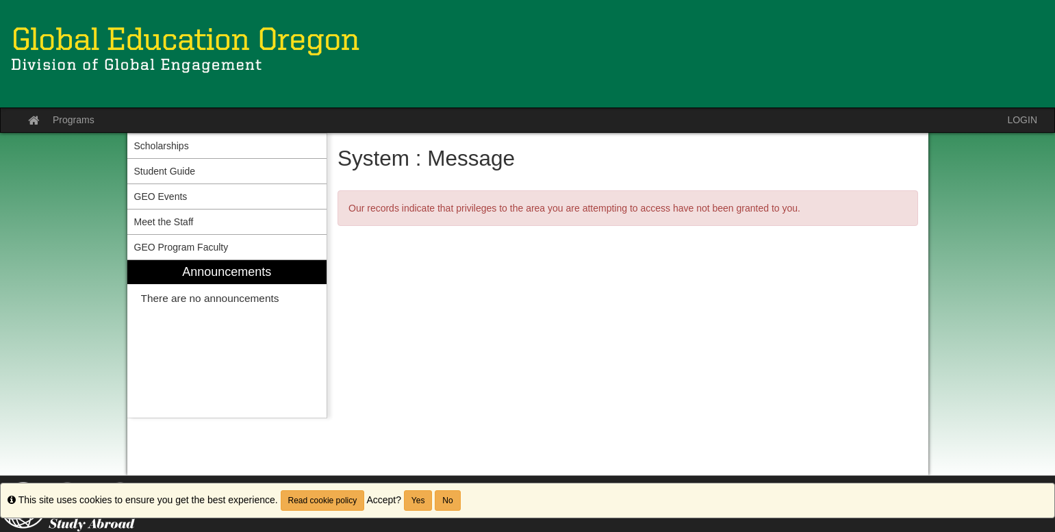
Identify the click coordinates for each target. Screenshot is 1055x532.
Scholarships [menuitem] (161, 145)
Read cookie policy (322, 500)
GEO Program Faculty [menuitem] (181, 247)
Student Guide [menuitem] (165, 171)
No (447, 500)
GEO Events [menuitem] (161, 196)
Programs (73, 119)
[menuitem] (227, 339)
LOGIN (1022, 119)
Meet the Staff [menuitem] (164, 221)
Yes (418, 500)
